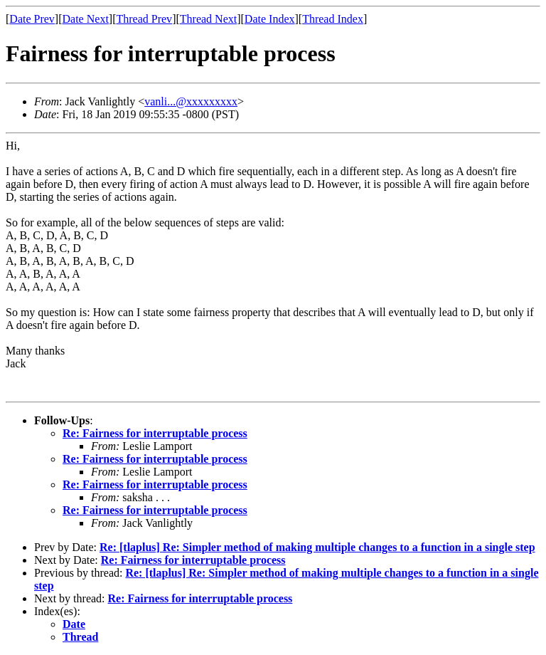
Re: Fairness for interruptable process (155, 433)
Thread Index (332, 19)
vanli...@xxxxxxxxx (190, 101)
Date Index (270, 19)
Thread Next (208, 19)
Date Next (86, 19)
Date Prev (32, 19)
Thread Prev (144, 19)
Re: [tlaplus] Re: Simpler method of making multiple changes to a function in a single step (317, 547)
